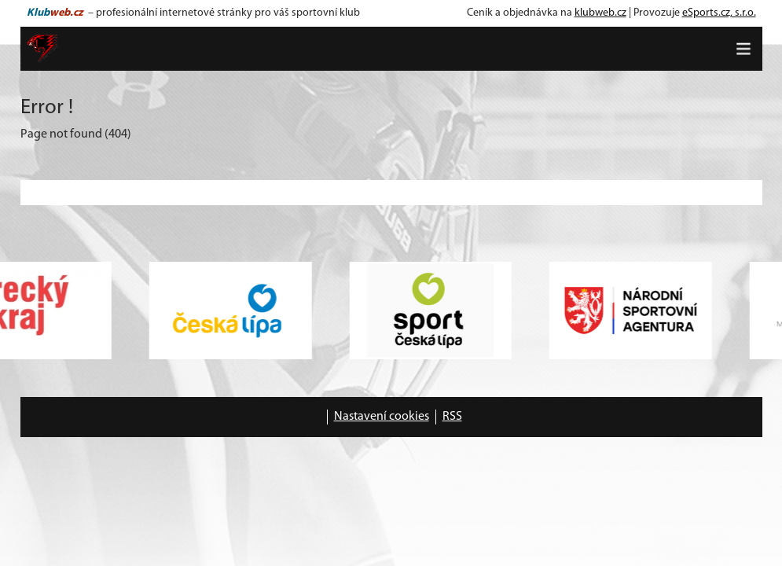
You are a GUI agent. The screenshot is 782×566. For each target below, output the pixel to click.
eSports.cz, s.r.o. (719, 13)
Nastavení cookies (381, 416)
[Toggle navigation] (743, 48)
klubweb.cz (600, 13)
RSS (452, 416)
